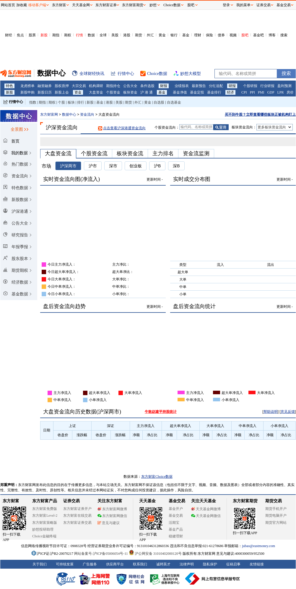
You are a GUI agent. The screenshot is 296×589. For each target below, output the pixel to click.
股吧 (244, 35)
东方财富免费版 (44, 509)
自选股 (159, 102)
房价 (290, 92)
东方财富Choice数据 (157, 477)
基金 (185, 35)
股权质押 (62, 86)
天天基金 (147, 501)
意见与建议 (108, 523)
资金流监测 (196, 153)
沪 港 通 (146, 92)
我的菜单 (243, 5)
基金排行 (214, 92)
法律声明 (187, 564)
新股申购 (27, 92)
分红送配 (216, 86)
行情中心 (16, 102)
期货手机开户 (276, 509)
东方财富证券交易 (77, 523)
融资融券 (45, 86)
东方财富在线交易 (77, 515)
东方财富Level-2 (44, 515)
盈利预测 (284, 86)
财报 (163, 86)
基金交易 (176, 515)
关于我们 (39, 564)
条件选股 (147, 86)
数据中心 (69, 114)
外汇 (150, 35)
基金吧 (258, 35)
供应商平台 (115, 564)
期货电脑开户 (276, 515)
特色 (9, 86)
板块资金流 (130, 153)
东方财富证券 (106, 5)
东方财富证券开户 (77, 509)
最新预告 (199, 86)
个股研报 (250, 86)
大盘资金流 (58, 153)
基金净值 (180, 92)
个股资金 (113, 92)
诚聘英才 (163, 564)
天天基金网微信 (206, 516)
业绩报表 (182, 86)
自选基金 (174, 102)
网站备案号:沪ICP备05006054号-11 (101, 554)
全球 (103, 35)
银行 (174, 35)
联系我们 (140, 564)
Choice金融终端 (44, 536)
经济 (230, 92)
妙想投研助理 (42, 529)
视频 (233, 35)
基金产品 (176, 529)
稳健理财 (176, 536)
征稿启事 (233, 564)
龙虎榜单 (27, 86)
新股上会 (62, 92)
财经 (8, 35)
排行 (80, 102)
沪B (157, 165)
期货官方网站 (276, 523)
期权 (67, 35)
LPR (280, 92)
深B (176, 165)
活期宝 (174, 523)
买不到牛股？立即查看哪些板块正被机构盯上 (260, 114)
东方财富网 (49, 114)
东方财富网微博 (112, 509)
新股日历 (45, 92)
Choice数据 (171, 5)
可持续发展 (65, 564)
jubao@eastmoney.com (258, 546)
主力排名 (163, 153)
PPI (252, 92)
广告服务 (90, 564)
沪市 (93, 165)
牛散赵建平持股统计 (161, 412)
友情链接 (257, 564)
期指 (55, 35)
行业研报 (267, 86)
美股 (114, 35)
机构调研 (96, 86)
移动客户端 (37, 5)
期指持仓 (113, 86)
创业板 (135, 165)
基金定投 (197, 92)
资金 (78, 92)
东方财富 (11, 501)
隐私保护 (210, 564)
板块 (71, 102)
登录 (226, 5)
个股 (61, 102)
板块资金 (130, 92)
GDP (270, 92)
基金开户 (176, 509)
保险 (209, 35)
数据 (91, 35)
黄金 (162, 35)
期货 (138, 35)
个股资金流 (94, 153)
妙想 (153, 5)
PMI (261, 92)
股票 (32, 35)
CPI (244, 92)
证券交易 (263, 5)
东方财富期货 (245, 501)
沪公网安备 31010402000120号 (155, 554)
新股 (44, 35)
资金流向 (87, 114)
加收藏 (21, 5)
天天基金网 (81, 5)
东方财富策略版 (44, 523)
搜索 (283, 35)
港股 (126, 35)
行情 (79, 35)
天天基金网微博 (206, 509)
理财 (197, 35)
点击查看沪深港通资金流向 (124, 128)
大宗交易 (79, 86)
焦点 (20, 35)
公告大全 (130, 86)
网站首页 (8, 5)
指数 (32, 102)
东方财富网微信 (112, 516)
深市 (113, 165)
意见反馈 (288, 412)
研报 (232, 86)
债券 (221, 35)
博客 (272, 35)
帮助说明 (271, 412)
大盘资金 (96, 92)
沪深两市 (68, 165)
